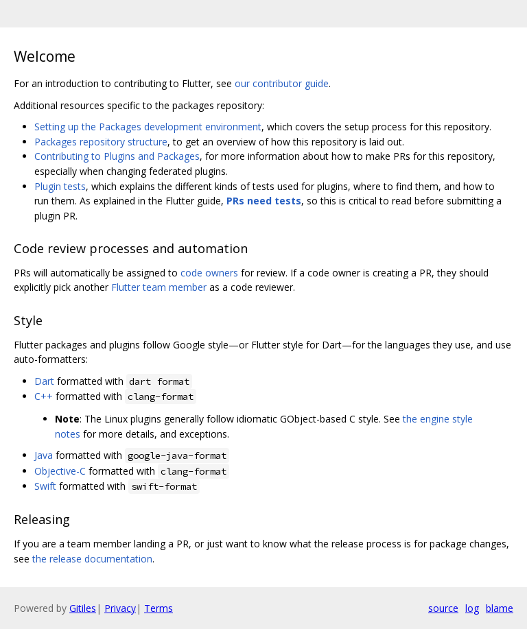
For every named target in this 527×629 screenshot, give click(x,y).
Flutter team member (159, 287)
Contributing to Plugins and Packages (117, 156)
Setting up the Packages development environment (147, 126)
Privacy (120, 608)
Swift (45, 485)
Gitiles (82, 608)
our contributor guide (282, 83)
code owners (209, 272)
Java (43, 455)
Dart (44, 381)
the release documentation (92, 558)
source (443, 608)
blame (499, 608)
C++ (43, 396)
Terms (158, 608)
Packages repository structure (100, 141)
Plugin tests (60, 186)
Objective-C (60, 470)
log (472, 608)
